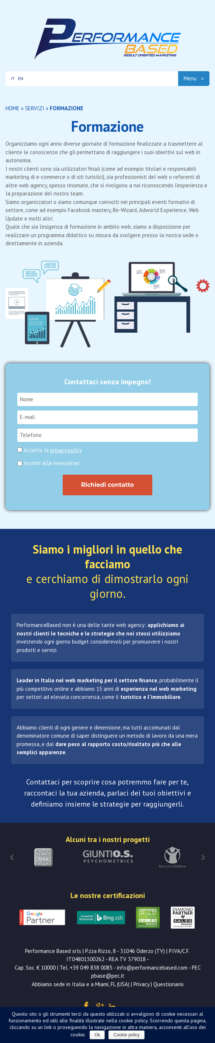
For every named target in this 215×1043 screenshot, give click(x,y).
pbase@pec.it (107, 975)
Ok (97, 1034)
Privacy (141, 984)
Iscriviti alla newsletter (48, 463)
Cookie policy (126, 1034)
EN (20, 78)
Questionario (168, 984)
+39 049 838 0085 (91, 967)
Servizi (34, 108)
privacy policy (66, 450)
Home (13, 108)
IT (13, 78)
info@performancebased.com (152, 967)
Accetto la (53, 450)
